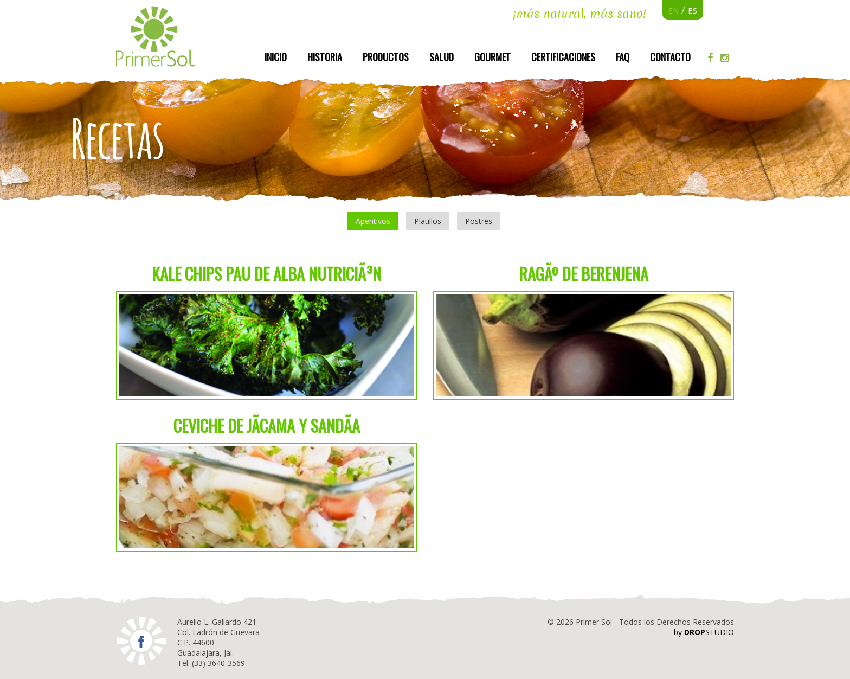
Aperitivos (373, 221)
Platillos (427, 221)
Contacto (670, 57)
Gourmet (492, 57)
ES (692, 10)
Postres (478, 221)
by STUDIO (704, 632)
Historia (324, 57)
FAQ (622, 57)
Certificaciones (563, 57)
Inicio (276, 57)
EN (673, 10)
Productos (386, 57)
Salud (441, 57)
